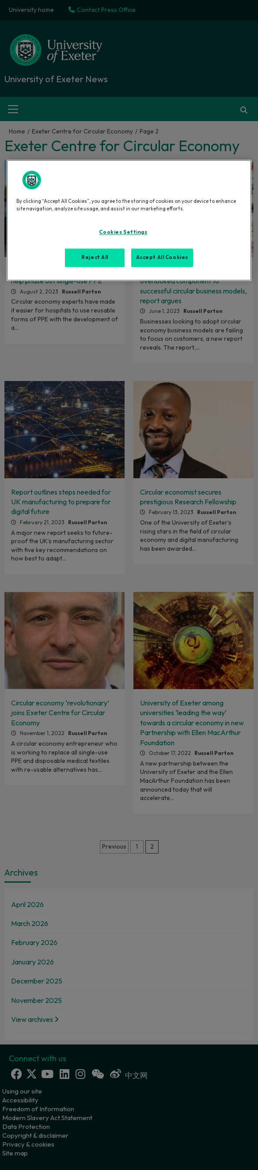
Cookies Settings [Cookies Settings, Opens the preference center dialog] (123, 232)
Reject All (94, 257)
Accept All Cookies (162, 257)
